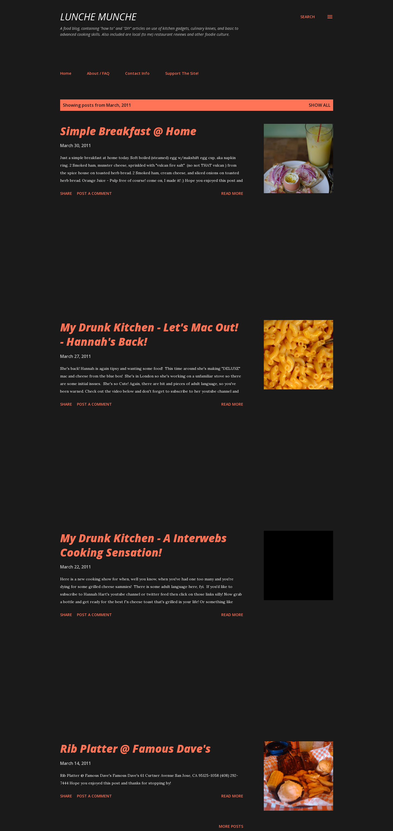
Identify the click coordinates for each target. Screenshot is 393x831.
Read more (232, 193)
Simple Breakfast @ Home (128, 131)
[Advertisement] (158, 53)
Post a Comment (94, 193)
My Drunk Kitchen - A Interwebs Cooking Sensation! (143, 545)
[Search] (307, 17)
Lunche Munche (98, 16)
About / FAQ (98, 73)
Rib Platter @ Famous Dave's (135, 748)
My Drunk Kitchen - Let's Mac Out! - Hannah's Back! (149, 334)
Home (65, 73)
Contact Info (137, 73)
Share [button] (66, 193)
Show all (319, 105)
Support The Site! (182, 73)
